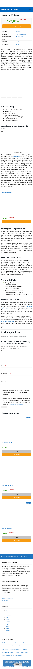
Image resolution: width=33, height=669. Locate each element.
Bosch (7, 619)
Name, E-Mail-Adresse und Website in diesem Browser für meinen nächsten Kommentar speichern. (15, 392)
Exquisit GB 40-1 (7, 485)
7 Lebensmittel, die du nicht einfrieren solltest (14, 643)
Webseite (4, 382)
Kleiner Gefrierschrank (10, 9)
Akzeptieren (18, 664)
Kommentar (5, 351)
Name (3, 366)
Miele (7, 628)
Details (16, 451)
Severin (18, 31)
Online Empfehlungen (7, 598)
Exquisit (8, 624)
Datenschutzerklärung (16, 404)
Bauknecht (8, 615)
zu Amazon (16, 26)
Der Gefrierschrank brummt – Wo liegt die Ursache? (15, 646)
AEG (7, 610)
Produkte (16, 556)
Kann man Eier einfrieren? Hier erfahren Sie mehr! (15, 652)
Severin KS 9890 (7, 528)
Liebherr (8, 626)
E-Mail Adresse (6, 374)
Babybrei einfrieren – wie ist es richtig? (12, 655)
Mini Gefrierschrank (21, 34)
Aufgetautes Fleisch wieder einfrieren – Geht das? (15, 649)
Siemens (8, 630)
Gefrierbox (16, 156)
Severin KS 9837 (7, 193)
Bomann (8, 622)
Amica (7, 613)
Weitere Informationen (24, 662)
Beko (7, 617)
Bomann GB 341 (7, 442)
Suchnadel (5, 600)
